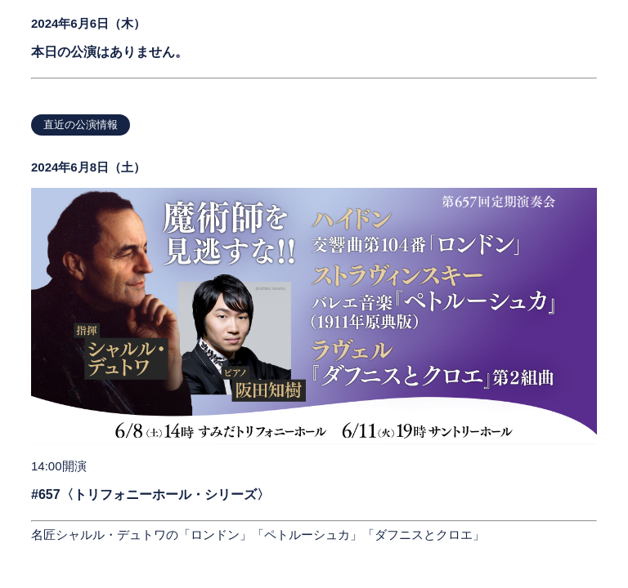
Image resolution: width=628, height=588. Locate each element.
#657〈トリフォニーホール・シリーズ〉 (150, 494)
